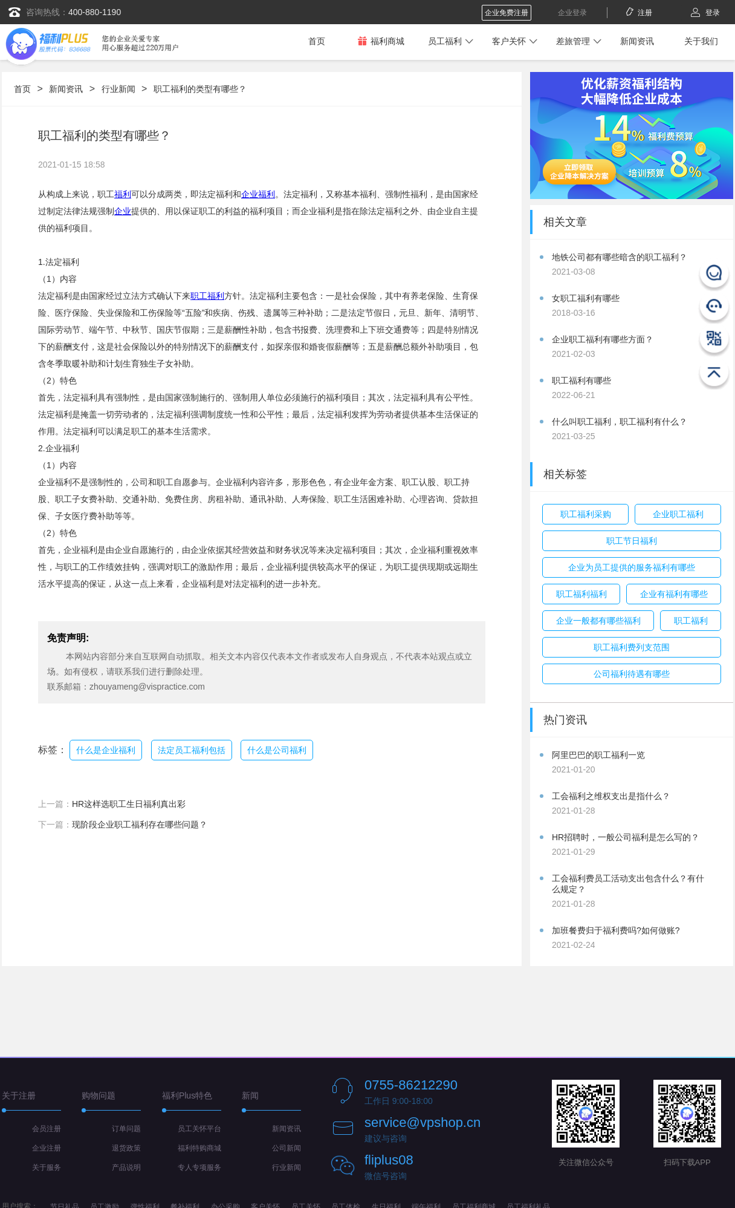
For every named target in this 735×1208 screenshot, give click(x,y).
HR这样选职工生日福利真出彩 (129, 804)
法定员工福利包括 (191, 750)
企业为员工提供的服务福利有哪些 (631, 567)
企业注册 (46, 1148)
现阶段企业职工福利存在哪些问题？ (139, 824)
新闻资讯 (637, 41)
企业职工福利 (678, 514)
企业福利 (258, 194)
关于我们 (701, 41)
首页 (316, 41)
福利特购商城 (199, 1148)
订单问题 (126, 1129)
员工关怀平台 (199, 1129)
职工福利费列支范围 (632, 647)
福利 (122, 194)
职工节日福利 (631, 541)
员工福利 (445, 41)
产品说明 (126, 1167)
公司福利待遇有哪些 (632, 674)
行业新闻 (118, 89)
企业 (122, 211)
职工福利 (207, 296)
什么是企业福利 (105, 750)
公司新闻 (286, 1148)
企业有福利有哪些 (674, 594)
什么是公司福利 (276, 750)
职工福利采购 (585, 514)
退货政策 (126, 1148)
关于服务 (46, 1167)
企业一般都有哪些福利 (598, 620)
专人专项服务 (199, 1167)
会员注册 (46, 1129)
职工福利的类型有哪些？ (200, 89)
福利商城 (380, 41)
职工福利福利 (581, 594)
